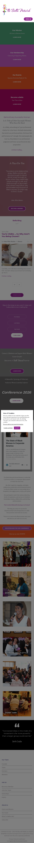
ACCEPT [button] (17, 428)
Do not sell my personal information (13, 424)
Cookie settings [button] (8, 428)
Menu (28, 19)
